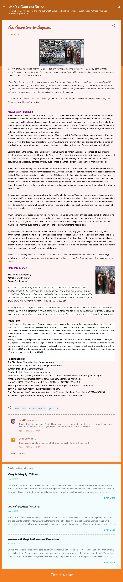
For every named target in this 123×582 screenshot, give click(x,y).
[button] (113, 26)
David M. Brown (26, 420)
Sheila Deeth (24, 439)
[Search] (119, 7)
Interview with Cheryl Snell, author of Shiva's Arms (33, 539)
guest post (54, 408)
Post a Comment (18, 453)
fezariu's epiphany (37, 408)
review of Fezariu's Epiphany (35, 98)
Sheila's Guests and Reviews (26, 6)
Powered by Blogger (61, 575)
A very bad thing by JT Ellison (22, 474)
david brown (20, 408)
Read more (109, 498)
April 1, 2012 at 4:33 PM (29, 447)
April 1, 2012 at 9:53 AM (29, 431)
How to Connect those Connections (23, 506)
